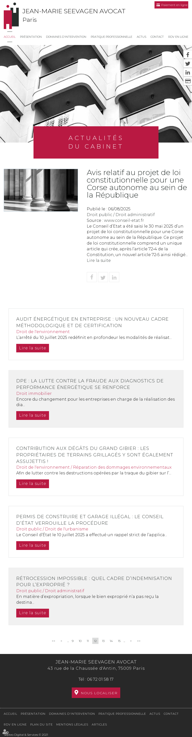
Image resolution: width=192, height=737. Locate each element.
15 (119, 641)
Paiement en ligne (174, 5)
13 (103, 641)
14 (111, 641)
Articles (99, 724)
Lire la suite (99, 260)
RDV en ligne (178, 37)
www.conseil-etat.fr (124, 220)
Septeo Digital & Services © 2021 (26, 734)
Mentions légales (72, 724)
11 (88, 641)
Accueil (10, 37)
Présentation (31, 37)
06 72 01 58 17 (100, 679)
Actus (141, 37)
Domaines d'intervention (66, 37)
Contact (157, 37)
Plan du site (41, 724)
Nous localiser (99, 693)
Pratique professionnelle (111, 37)
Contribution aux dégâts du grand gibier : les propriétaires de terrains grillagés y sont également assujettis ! (94, 455)
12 (95, 641)
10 (80, 641)
